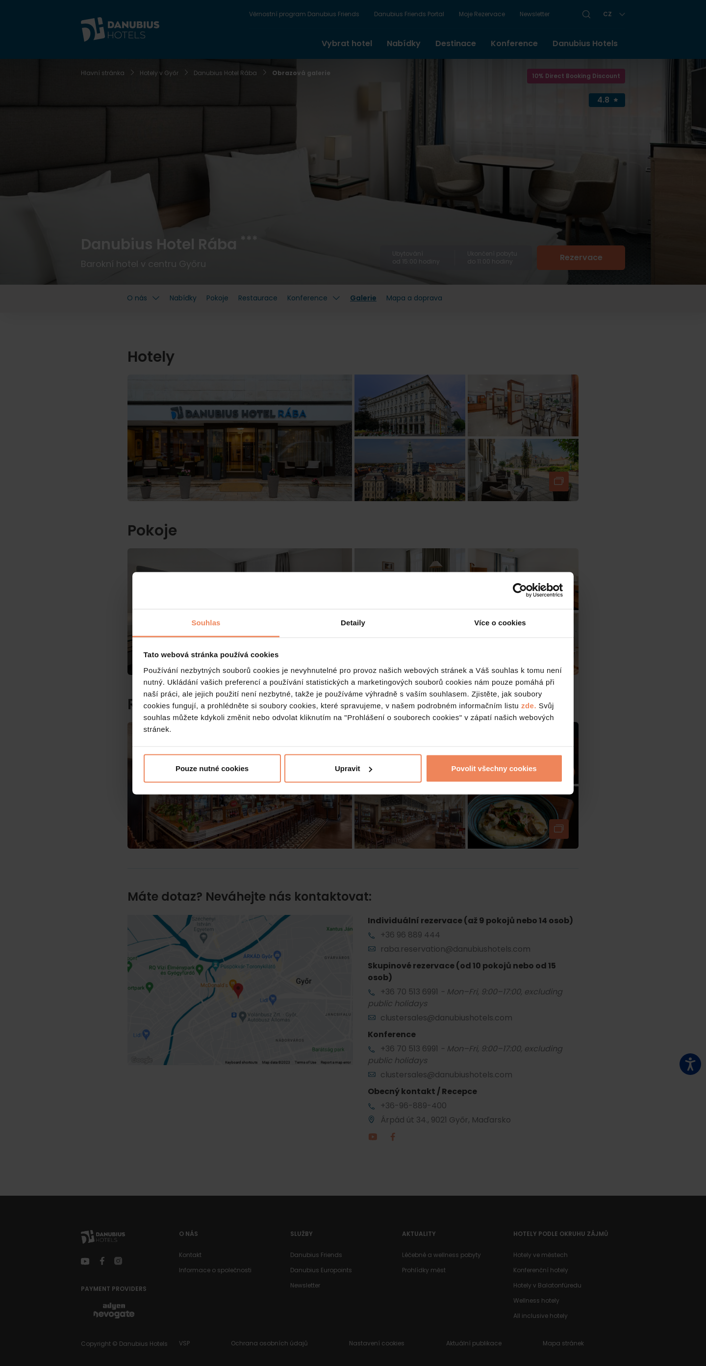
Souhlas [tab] (205, 622)
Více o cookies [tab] (500, 622)
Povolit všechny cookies (493, 768)
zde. (528, 705)
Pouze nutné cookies (212, 768)
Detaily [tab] (353, 622)
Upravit (353, 768)
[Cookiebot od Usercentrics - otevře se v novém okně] (520, 590)
